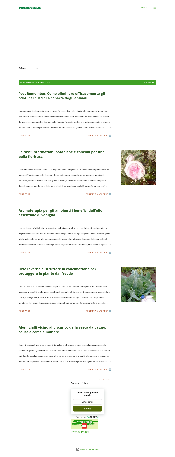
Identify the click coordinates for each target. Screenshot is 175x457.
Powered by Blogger (87, 449)
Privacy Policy (80, 431)
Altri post (105, 379)
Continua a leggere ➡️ (98, 135)
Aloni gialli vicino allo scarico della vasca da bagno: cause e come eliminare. (62, 329)
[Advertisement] (87, 46)
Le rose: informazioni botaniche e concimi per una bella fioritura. (62, 154)
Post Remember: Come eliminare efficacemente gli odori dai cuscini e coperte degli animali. (62, 95)
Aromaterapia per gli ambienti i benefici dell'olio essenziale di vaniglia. (60, 212)
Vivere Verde (30, 7)
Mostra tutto (149, 82)
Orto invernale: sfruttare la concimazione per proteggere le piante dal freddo (57, 271)
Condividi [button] (24, 135)
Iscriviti (87, 409)
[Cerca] (144, 7)
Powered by (87, 417)
